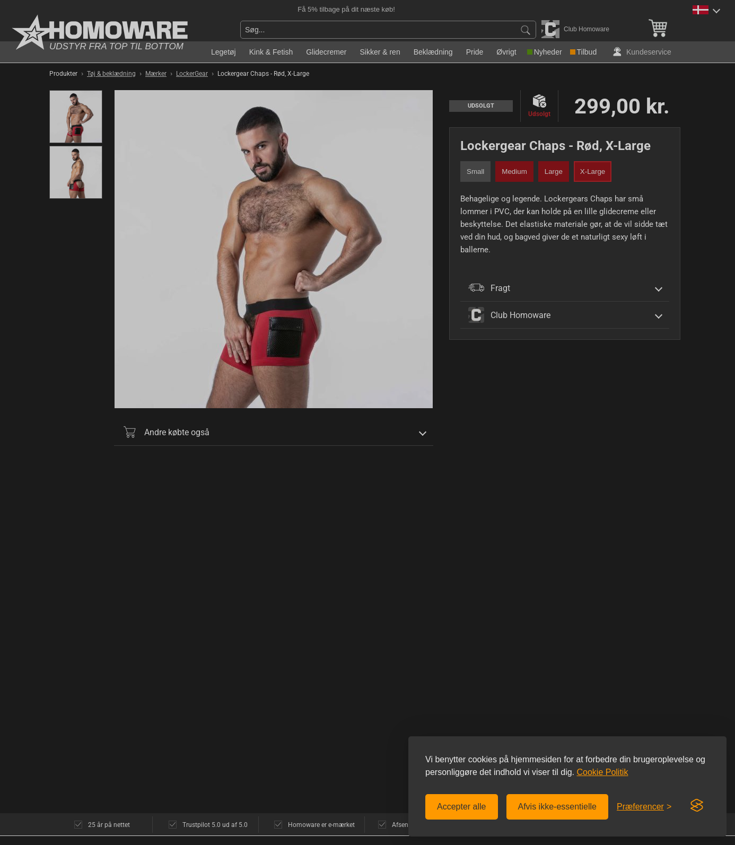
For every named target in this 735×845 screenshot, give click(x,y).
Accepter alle (461, 806)
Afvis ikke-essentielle (557, 806)
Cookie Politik (602, 772)
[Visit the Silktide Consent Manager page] (697, 805)
